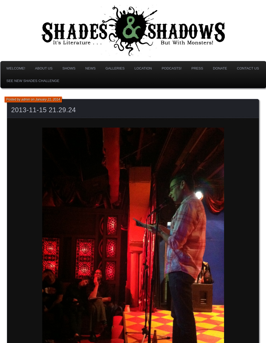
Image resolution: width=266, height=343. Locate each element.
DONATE (220, 68)
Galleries (115, 68)
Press (197, 68)
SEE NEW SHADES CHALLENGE (32, 81)
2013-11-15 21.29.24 (43, 110)
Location (143, 68)
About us (44, 68)
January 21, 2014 (47, 99)
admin (26, 99)
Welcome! (15, 68)
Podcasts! (172, 68)
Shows (68, 68)
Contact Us (248, 68)
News (90, 68)
